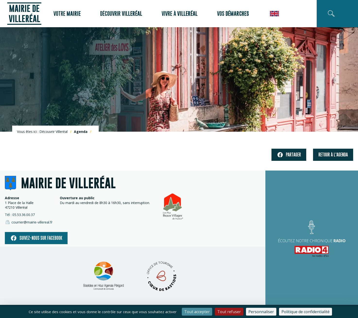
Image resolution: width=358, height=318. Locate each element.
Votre (67, 13)
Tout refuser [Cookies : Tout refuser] (229, 311)
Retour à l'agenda (333, 154)
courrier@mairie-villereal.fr (28, 222)
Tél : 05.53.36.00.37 (20, 214)
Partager (289, 155)
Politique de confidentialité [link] (305, 311)
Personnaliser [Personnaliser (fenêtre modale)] (261, 311)
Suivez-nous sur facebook (36, 238)
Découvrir (121, 13)
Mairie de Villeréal (24, 13)
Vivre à (180, 13)
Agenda (80, 131)
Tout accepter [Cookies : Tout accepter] (197, 311)
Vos (233, 13)
